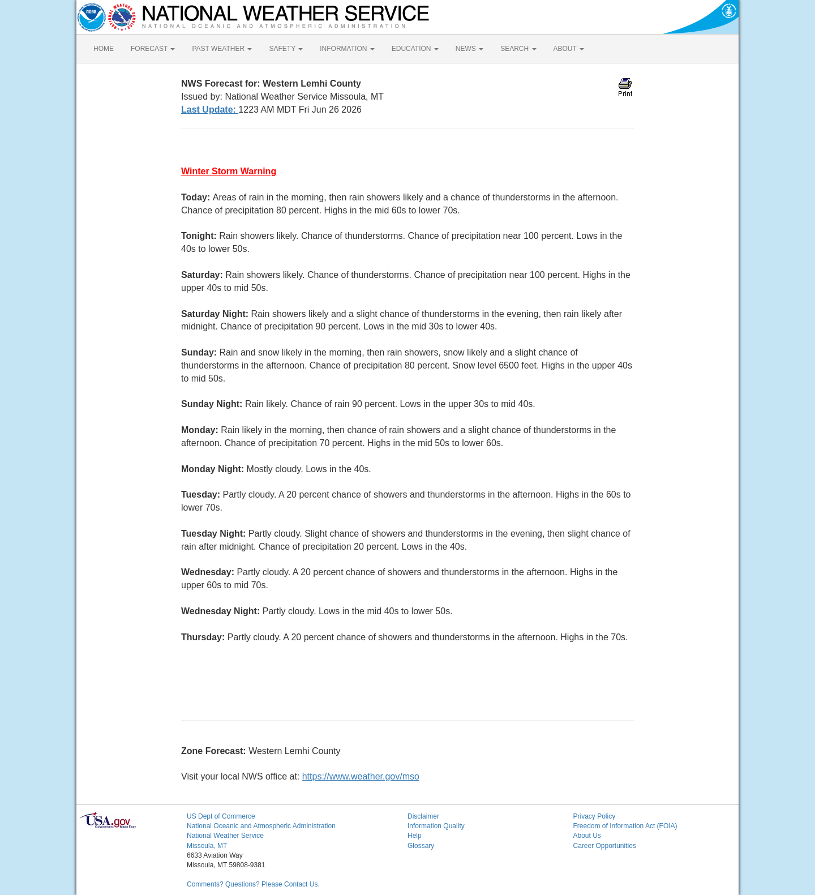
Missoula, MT (207, 846)
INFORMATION (347, 49)
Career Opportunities (604, 846)
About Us (587, 836)
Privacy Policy (594, 816)
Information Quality (436, 826)
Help (415, 836)
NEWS (469, 49)
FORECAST (153, 49)
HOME (103, 49)
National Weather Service (225, 836)
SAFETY (286, 49)
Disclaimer (423, 816)
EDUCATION (415, 49)
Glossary (421, 846)
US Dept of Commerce (221, 816)
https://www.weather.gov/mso (360, 776)
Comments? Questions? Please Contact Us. (253, 884)
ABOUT (569, 49)
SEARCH (518, 49)
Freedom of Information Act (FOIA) (625, 826)
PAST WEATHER (222, 49)
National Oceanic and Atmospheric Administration (261, 826)
